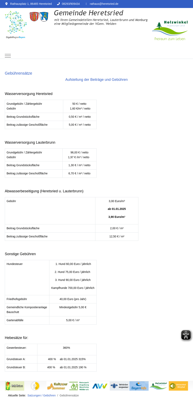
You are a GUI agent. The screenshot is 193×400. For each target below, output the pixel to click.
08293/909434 (71, 3)
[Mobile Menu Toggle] (8, 56)
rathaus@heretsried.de (104, 3)
